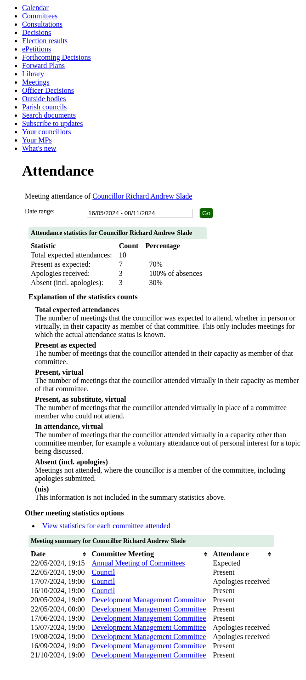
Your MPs (37, 140)
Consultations (42, 24)
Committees (39, 16)
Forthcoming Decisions (56, 57)
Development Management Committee (148, 600)
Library (33, 74)
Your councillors (46, 132)
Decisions (36, 32)
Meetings (36, 82)
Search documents (49, 115)
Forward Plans (43, 65)
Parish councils (44, 107)
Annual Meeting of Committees (138, 563)
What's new (39, 148)
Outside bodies (44, 99)
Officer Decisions (48, 90)
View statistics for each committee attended (106, 526)
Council (103, 572)
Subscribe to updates (52, 123)
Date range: (40, 211)
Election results (45, 41)
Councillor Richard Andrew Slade (142, 196)
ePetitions (36, 49)
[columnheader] (58, 554)
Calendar (35, 7)
